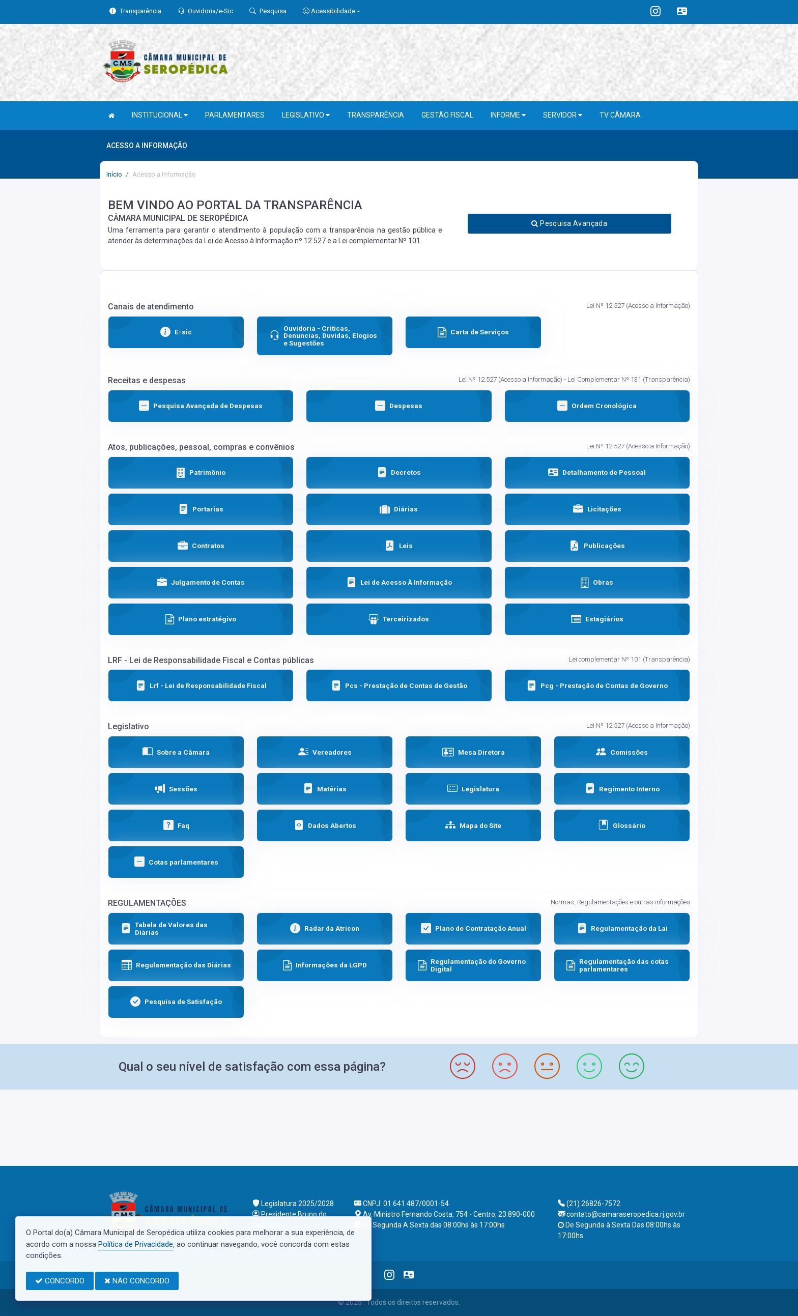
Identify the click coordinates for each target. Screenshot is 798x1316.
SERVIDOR (562, 115)
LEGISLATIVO (306, 115)
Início (114, 174)
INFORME (508, 115)
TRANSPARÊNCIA (375, 115)
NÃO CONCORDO (136, 1280)
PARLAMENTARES (235, 115)
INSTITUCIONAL (160, 115)
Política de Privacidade (135, 1244)
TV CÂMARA (620, 115)
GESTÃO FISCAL (447, 115)
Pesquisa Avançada (569, 223)
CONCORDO (59, 1280)
